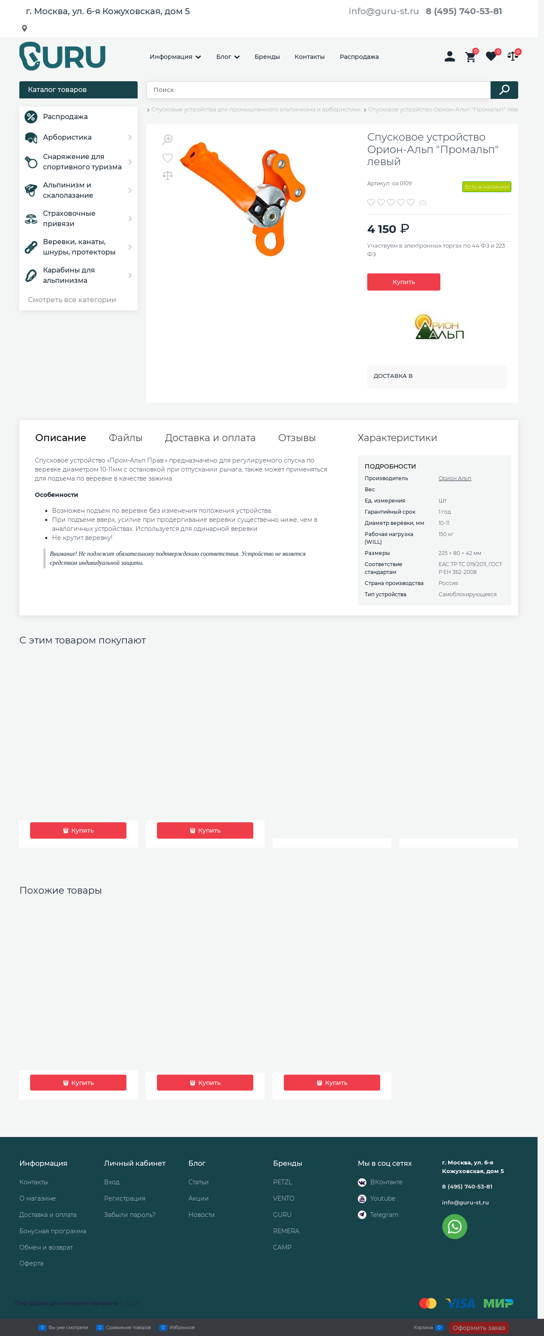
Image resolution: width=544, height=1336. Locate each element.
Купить (404, 282)
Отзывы (297, 438)
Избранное (182, 1327)
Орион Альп (455, 478)
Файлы (126, 438)
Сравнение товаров (128, 1327)
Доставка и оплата (210, 438)
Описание (60, 438)
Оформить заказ (479, 1328)
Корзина (423, 1327)
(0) (423, 203)
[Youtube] (362, 1199)
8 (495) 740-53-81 (464, 11)
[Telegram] (362, 1214)
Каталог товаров (57, 90)
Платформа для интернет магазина (66, 1302)
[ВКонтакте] (362, 1182)
